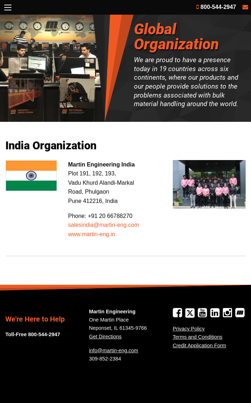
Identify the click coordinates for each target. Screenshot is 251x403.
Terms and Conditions (197, 337)
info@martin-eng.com (113, 350)
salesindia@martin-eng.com (103, 225)
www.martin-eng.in (91, 234)
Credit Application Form (199, 345)
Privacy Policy (189, 329)
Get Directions (105, 336)
